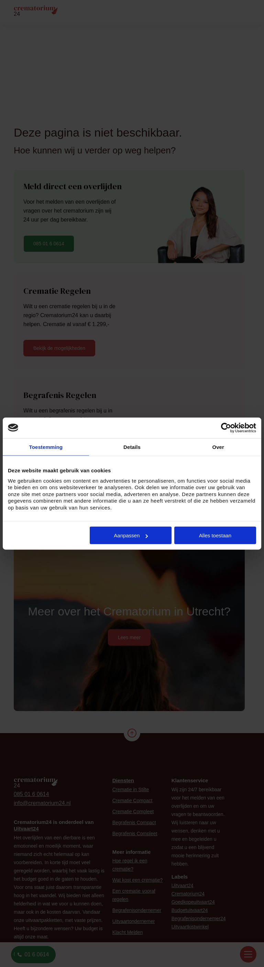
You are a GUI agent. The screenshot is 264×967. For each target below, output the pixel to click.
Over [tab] (218, 447)
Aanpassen (131, 535)
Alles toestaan (215, 535)
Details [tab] (132, 447)
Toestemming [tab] (46, 447)
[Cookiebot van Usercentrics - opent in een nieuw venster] (226, 427)
